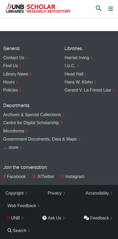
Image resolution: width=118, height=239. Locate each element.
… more (10, 147)
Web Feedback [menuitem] (21, 205)
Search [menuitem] (16, 230)
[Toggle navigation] (111, 9)
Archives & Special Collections (32, 114)
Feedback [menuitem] (96, 218)
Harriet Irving (76, 57)
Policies (10, 90)
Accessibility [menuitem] (97, 193)
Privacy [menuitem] (55, 193)
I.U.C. (69, 65)
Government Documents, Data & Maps (40, 139)
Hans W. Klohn (78, 82)
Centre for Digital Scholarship (31, 122)
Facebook (14, 176)
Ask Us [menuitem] (51, 218)
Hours (9, 82)
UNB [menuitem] (15, 218)
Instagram (73, 176)
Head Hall (73, 74)
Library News (15, 74)
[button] (38, 9)
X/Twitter (43, 176)
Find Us (10, 65)
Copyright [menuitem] (14, 193)
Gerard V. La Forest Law (87, 90)
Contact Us (13, 57)
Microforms (13, 131)
